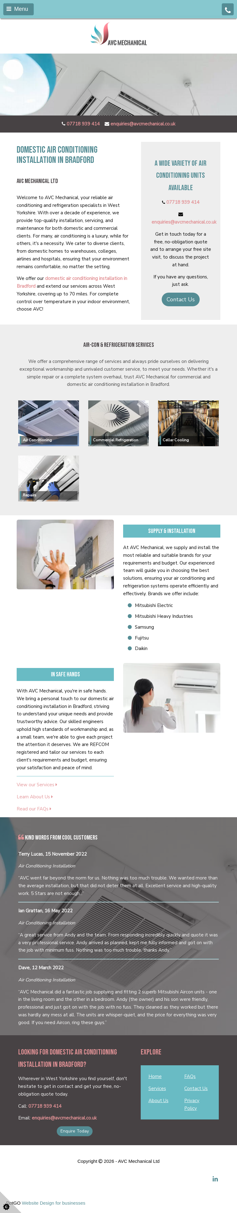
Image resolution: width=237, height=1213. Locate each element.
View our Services (37, 785)
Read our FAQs (34, 809)
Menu (17, 9)
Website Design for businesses (53, 1203)
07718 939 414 (83, 124)
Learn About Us (35, 797)
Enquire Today (74, 1131)
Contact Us (181, 299)
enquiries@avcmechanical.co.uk (142, 124)
